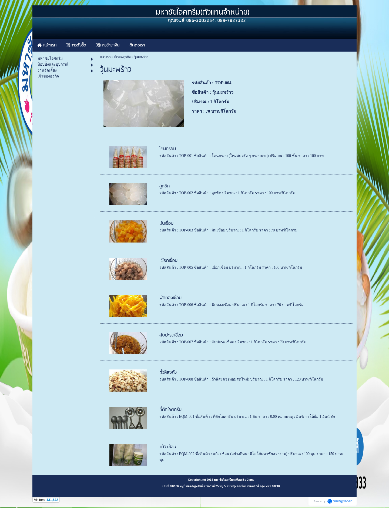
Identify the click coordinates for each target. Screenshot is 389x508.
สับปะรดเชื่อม (171, 335)
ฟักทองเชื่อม (170, 298)
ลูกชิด (164, 186)
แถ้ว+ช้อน (167, 447)
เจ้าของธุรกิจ (122, 57)
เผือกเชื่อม (168, 260)
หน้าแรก (105, 57)
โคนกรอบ (167, 149)
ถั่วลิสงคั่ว (168, 372)
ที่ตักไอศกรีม (170, 409)
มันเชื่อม (166, 223)
